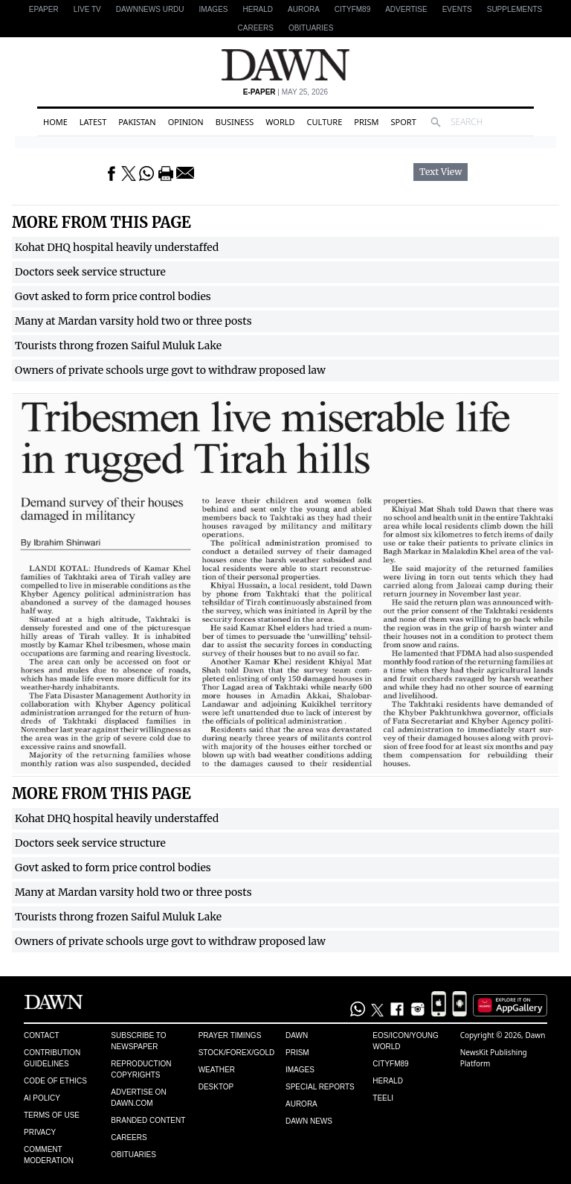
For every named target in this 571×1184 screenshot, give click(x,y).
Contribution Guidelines (52, 1058)
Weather (217, 1070)
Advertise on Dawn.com (138, 1097)
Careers (256, 28)
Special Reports (320, 1087)
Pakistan (136, 121)
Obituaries (311, 28)
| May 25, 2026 (285, 92)
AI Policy (42, 1098)
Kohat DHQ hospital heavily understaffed (117, 247)
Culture (325, 121)
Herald (257, 9)
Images (213, 9)
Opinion (186, 121)
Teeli (382, 1098)
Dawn (297, 1035)
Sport (403, 121)
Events (457, 9)
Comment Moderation (49, 1155)
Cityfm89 (390, 1064)
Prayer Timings (230, 1035)
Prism (366, 121)
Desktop (216, 1087)
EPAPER (44, 9)
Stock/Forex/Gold (237, 1052)
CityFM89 (352, 9)
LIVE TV (87, 9)
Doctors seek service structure (90, 272)
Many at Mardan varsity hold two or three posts (133, 321)
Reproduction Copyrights (141, 1069)
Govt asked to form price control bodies (113, 296)
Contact (41, 1035)
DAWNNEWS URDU (150, 9)
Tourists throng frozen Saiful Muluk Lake (118, 345)
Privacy (40, 1132)
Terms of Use (52, 1115)
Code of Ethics (55, 1081)
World (279, 121)
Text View (440, 172)
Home (55, 121)
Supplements (514, 9)
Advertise (406, 9)
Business (235, 121)
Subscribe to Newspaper (138, 1041)
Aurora (304, 9)
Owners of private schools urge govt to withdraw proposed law (170, 370)
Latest (93, 121)
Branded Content (148, 1120)
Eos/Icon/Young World (405, 1041)
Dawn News (309, 1121)
